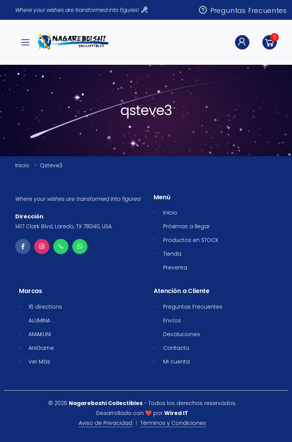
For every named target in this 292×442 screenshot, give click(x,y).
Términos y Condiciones (173, 423)
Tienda (172, 254)
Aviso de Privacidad (105, 423)
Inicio (22, 165)
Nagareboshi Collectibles (106, 403)
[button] (269, 42)
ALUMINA (39, 320)
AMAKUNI (40, 334)
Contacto (176, 348)
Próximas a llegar (186, 226)
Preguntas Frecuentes (242, 10)
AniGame (41, 348)
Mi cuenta (176, 361)
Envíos (172, 320)
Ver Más (39, 361)
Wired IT (176, 413)
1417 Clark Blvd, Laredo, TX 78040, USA (63, 226)
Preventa (175, 267)
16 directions (45, 307)
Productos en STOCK (191, 240)
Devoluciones (181, 334)
